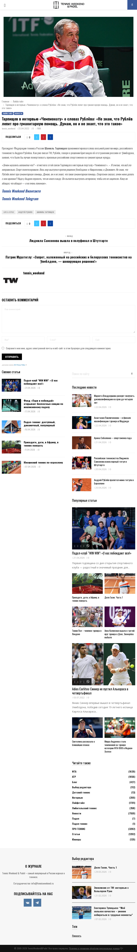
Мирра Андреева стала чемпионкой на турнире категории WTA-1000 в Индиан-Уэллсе (119, 746)
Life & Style (9, 212)
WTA (74, 771)
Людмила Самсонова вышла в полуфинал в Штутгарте (68, 240)
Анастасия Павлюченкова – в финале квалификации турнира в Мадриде (112, 419)
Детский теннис (81, 792)
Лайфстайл (7, 113)
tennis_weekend (8, 128)
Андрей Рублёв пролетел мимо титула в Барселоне (114, 481)
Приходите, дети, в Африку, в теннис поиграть (41, 443)
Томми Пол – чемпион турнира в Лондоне (87, 632)
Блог (74, 782)
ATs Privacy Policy (19, 365)
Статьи (76, 834)
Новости (18, 113)
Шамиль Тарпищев (45, 212)
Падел (75, 818)
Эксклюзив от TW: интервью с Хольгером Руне (111, 889)
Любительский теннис (84, 808)
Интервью (77, 797)
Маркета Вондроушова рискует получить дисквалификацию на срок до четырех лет (114, 399)
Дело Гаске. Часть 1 (114, 597)
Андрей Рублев (25, 212)
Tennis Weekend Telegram (20, 198)
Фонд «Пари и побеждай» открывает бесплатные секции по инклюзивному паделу (43, 404)
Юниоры (76, 839)
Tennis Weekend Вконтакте (21, 191)
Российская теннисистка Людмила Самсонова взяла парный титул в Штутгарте (111, 461)
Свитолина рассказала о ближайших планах (83, 743)
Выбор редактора (81, 787)
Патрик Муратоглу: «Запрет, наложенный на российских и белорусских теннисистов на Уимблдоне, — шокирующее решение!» (69, 259)
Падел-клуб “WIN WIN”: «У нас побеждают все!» (41, 381)
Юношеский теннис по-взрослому (43, 462)
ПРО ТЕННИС (78, 829)
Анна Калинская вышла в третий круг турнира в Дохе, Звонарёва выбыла (120, 634)
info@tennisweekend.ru (42, 883)
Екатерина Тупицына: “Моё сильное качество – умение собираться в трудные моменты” (113, 911)
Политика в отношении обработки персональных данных (94, 948)
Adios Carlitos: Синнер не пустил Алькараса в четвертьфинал (100, 691)
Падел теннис (79, 823)
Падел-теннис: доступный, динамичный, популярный (39, 423)
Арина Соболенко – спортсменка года (112, 438)
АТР (74, 776)
